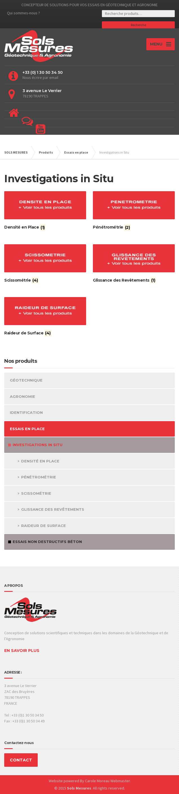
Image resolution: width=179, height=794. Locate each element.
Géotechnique (26, 380)
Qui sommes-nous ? (23, 12)
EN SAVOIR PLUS (21, 650)
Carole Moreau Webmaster (107, 780)
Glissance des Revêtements (52, 509)
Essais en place (27, 428)
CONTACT (21, 760)
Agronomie (22, 396)
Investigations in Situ (37, 444)
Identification (26, 412)
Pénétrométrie (38, 477)
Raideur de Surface (43, 525)
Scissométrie (36, 493)
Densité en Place (40, 461)
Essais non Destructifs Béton (47, 541)
